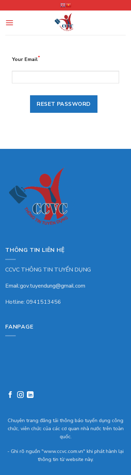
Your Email (26, 59)
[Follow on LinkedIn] (30, 395)
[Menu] (9, 22)
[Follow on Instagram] (20, 395)
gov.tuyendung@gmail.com (52, 286)
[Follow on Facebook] (10, 395)
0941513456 (43, 302)
